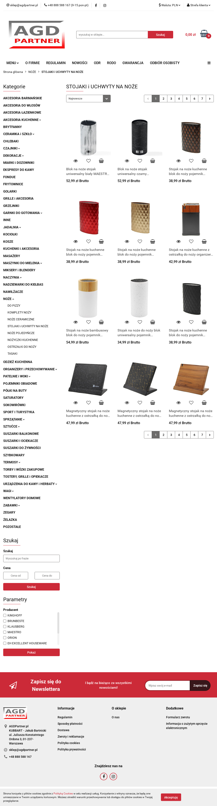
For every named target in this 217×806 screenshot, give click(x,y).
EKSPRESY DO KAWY (18, 170)
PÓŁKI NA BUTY (15, 391)
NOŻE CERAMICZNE (21, 319)
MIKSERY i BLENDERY (19, 270)
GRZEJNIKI (11, 206)
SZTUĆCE (11, 426)
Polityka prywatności (72, 749)
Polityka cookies (69, 743)
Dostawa (63, 730)
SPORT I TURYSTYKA (18, 412)
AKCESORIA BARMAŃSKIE (22, 98)
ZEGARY (9, 512)
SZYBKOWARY (13, 455)
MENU (12, 63)
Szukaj (31, 587)
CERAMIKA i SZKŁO (18, 134)
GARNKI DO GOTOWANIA (22, 213)
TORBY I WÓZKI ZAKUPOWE (23, 470)
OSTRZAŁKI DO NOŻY (22, 346)
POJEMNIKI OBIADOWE (20, 384)
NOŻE (8, 299)
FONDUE (9, 177)
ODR (97, 63)
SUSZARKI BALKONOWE (21, 434)
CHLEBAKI (10, 141)
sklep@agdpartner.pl (23, 750)
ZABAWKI (11, 505)
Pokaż (31, 652)
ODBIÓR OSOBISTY (165, 63)
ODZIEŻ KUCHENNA (17, 362)
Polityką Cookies (63, 793)
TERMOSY (11, 462)
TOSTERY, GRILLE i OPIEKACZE (25, 477)
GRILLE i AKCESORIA (18, 198)
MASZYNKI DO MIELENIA (22, 263)
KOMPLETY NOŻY (19, 312)
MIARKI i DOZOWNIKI (18, 163)
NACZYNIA (12, 277)
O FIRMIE (32, 63)
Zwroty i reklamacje (71, 736)
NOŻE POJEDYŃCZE (21, 333)
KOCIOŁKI (10, 234)
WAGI (8, 491)
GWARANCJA (133, 63)
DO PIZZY (14, 305)
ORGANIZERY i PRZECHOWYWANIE (30, 369)
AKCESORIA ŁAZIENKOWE (22, 112)
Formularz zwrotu (178, 717)
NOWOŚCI (79, 63)
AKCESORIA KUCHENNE (22, 120)
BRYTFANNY (12, 127)
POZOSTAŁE (12, 527)
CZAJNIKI (11, 148)
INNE (7, 220)
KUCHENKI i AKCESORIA (21, 249)
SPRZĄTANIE (14, 419)
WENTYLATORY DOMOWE (21, 498)
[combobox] (88, 98)
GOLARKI (10, 191)
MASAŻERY (11, 256)
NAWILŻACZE (13, 292)
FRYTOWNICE (13, 184)
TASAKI (12, 353)
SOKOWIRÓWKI (14, 405)
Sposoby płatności (70, 723)
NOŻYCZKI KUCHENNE (23, 340)
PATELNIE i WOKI (17, 376)
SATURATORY (13, 398)
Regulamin (65, 717)
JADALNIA (12, 227)
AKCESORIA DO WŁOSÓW (21, 105)
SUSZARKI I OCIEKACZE (20, 441)
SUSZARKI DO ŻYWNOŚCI (22, 448)
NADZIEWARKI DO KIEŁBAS (23, 284)
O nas (115, 717)
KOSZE (8, 242)
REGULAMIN (56, 63)
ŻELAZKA (10, 520)
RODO (111, 63)
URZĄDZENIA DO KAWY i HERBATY (30, 484)
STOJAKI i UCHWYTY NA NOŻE (28, 326)
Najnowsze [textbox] (75, 98)
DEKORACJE (13, 156)
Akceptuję (171, 797)
